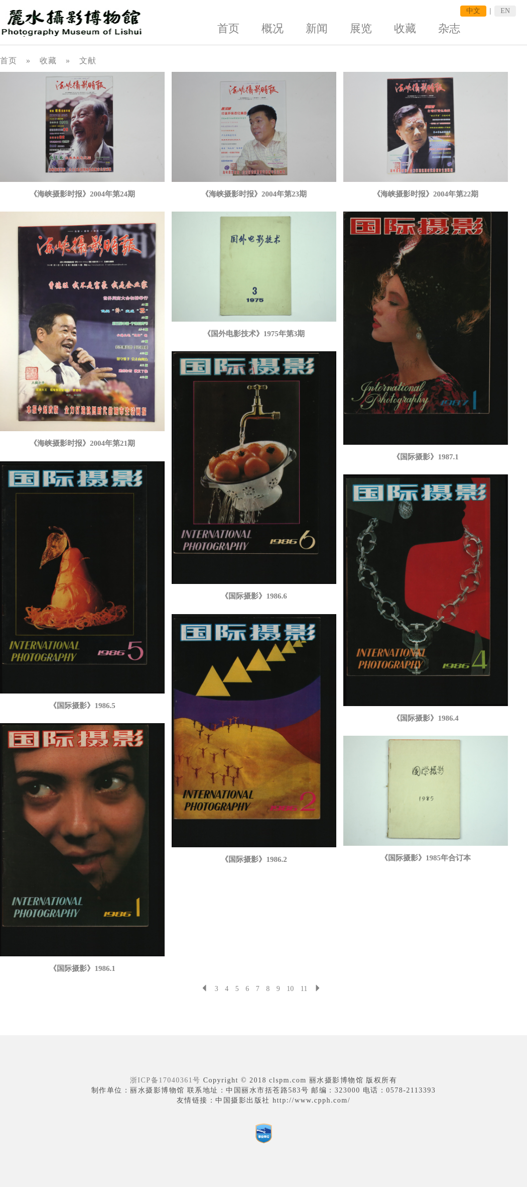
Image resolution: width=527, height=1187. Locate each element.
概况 (272, 28)
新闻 (317, 28)
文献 (87, 60)
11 (304, 989)
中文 (473, 11)
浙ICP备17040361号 (165, 1080)
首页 (228, 28)
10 (290, 989)
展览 (361, 28)
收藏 (405, 28)
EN (505, 11)
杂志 (449, 28)
